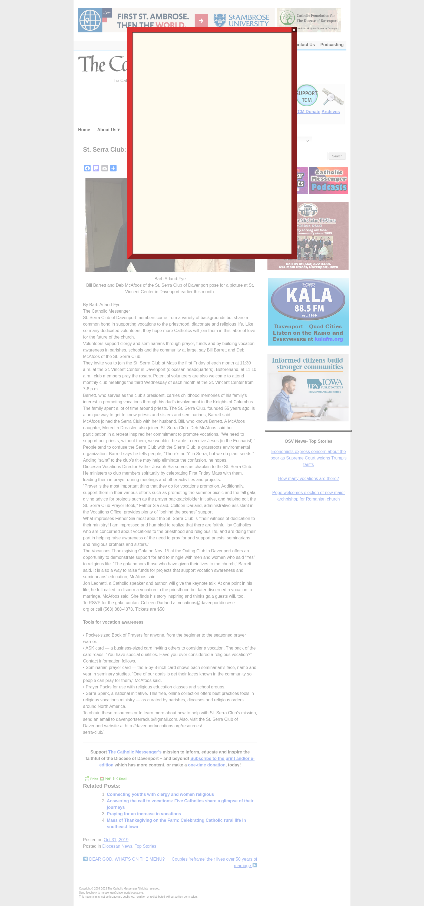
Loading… (211, 142)
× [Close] (294, 29)
